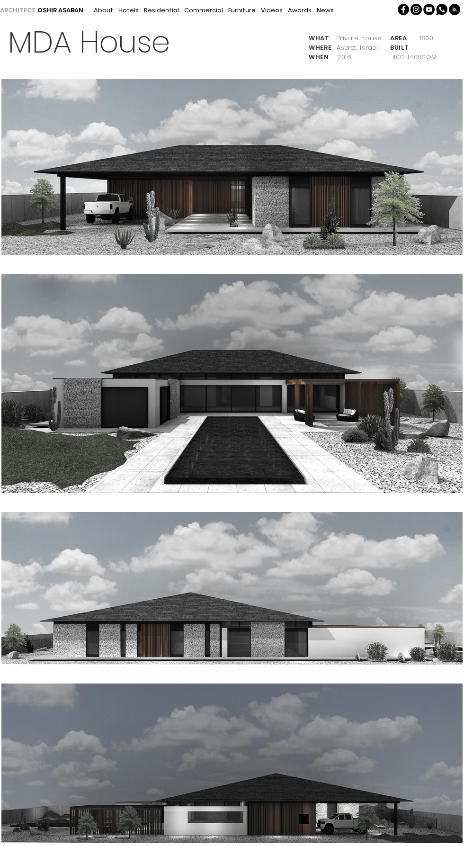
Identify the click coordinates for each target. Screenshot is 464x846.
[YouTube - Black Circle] (429, 9)
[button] (454, 9)
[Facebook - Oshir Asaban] (403, 9)
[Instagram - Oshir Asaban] (416, 9)
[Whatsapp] (441, 9)
